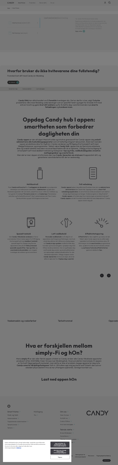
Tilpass (60, 457)
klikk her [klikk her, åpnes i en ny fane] (18, 448)
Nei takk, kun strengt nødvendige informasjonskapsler (60, 451)
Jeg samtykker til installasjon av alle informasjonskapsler (60, 445)
